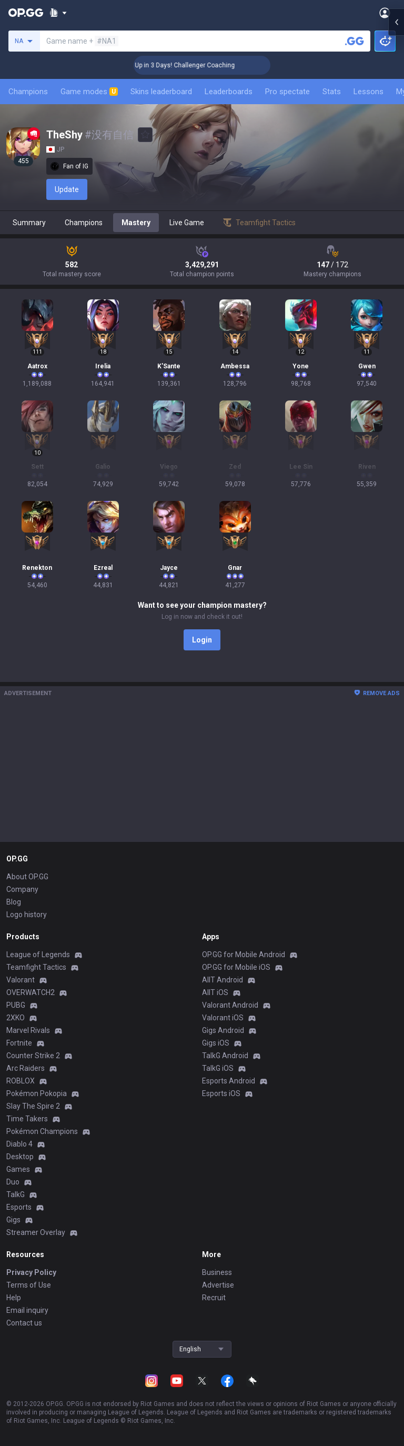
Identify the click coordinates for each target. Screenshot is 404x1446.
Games (18, 1169)
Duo (12, 1182)
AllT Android (222, 980)
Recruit (214, 1297)
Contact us (24, 1323)
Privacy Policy (31, 1272)
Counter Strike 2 (33, 1055)
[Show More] (58, 12)
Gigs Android (223, 1030)
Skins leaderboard (161, 91)
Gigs (13, 1220)
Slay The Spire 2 (33, 1106)
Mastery (136, 222)
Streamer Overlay (35, 1232)
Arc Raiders (25, 1068)
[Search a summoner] (354, 41)
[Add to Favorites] (145, 134)
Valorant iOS (223, 1017)
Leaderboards (228, 91)
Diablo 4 (19, 1144)
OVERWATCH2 (30, 992)
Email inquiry (27, 1310)
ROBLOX (20, 1081)
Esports (19, 1207)
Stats (331, 91)
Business (217, 1272)
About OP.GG (27, 876)
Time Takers (27, 1118)
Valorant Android (230, 1005)
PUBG (15, 1005)
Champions (28, 91)
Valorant (20, 980)
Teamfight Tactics (36, 967)
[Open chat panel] (396, 189)
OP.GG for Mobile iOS (236, 967)
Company (22, 889)
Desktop (20, 1156)
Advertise (218, 1285)
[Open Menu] (385, 12)
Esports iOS (221, 1093)
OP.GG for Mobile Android (243, 954)
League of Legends (38, 954)
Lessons (368, 91)
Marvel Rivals (28, 1030)
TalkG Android (225, 1055)
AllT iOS (215, 992)
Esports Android (228, 1081)
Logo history (26, 914)
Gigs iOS (215, 1043)
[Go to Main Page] (25, 12)
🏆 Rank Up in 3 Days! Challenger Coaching (198, 65)
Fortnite (19, 1043)
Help (13, 1297)
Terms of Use (28, 1285)
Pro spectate (287, 91)
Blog (13, 902)
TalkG (15, 1194)
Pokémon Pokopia (36, 1093)
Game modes (89, 91)
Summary (29, 222)
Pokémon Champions (42, 1131)
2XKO (15, 1017)
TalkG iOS (218, 1068)
